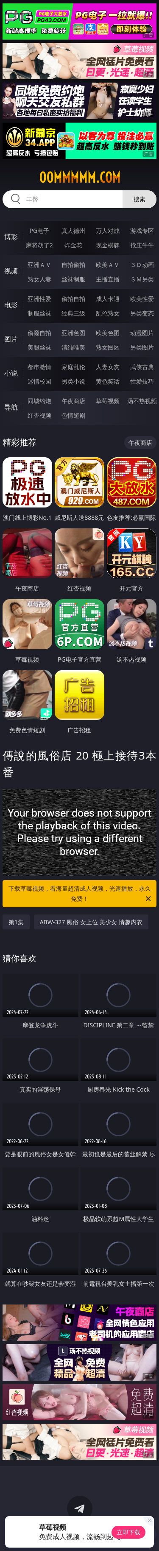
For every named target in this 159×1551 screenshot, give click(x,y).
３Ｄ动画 (142, 265)
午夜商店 (73, 401)
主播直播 (108, 279)
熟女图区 (108, 347)
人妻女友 (108, 367)
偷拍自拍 (73, 299)
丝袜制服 (73, 279)
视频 (11, 270)
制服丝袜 (39, 313)
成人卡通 (108, 299)
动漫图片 (142, 333)
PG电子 (39, 230)
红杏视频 (39, 415)
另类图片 (142, 347)
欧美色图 (108, 333)
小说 (11, 373)
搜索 (139, 199)
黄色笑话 (108, 381)
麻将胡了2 (39, 245)
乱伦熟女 (108, 313)
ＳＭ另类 (142, 279)
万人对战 (108, 230)
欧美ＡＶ (108, 265)
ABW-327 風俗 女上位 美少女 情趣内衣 (91, 922)
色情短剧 (73, 415)
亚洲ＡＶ (39, 265)
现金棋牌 (108, 245)
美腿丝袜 (39, 347)
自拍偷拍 (73, 265)
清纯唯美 (73, 347)
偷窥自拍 (39, 333)
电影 (11, 305)
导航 (11, 407)
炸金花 (73, 245)
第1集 (16, 922)
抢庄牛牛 (142, 245)
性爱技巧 (142, 381)
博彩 (11, 236)
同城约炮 (39, 401)
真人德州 (73, 230)
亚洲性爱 (39, 299)
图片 (11, 339)
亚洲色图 (73, 333)
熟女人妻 (39, 279)
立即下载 (128, 1532)
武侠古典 (142, 367)
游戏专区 (142, 230)
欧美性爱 (142, 299)
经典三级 (73, 313)
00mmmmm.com (79, 177)
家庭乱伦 (73, 367)
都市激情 (39, 367)
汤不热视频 (142, 401)
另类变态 (142, 313)
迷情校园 (39, 381)
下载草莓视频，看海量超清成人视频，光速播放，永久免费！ (80, 894)
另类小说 (73, 381)
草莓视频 (108, 401)
